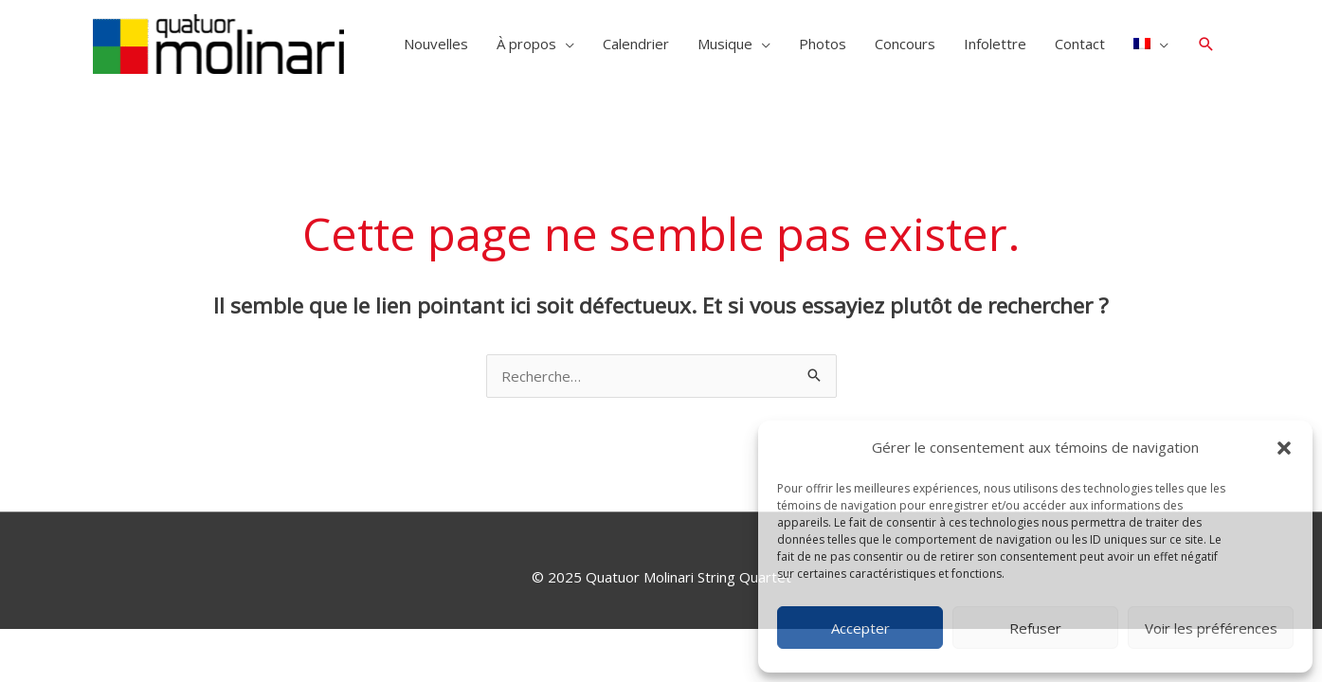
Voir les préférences (1211, 628)
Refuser (1035, 628)
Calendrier (636, 43)
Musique (724, 43)
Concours (905, 43)
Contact (1080, 43)
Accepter (860, 628)
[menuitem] (1151, 43)
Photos (822, 43)
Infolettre (995, 43)
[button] (1284, 448)
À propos (526, 43)
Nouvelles (436, 43)
